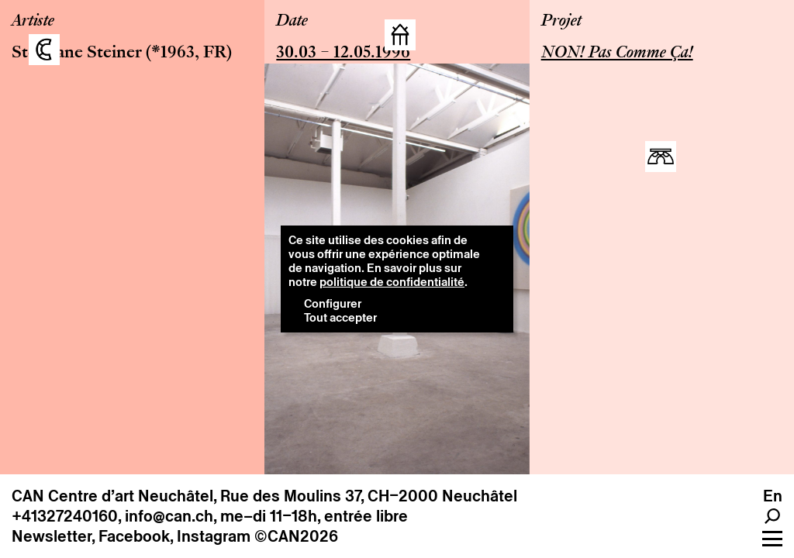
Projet (561, 21)
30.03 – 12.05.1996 (343, 53)
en (772, 496)
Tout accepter (340, 317)
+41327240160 (65, 516)
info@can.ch (169, 516)
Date (292, 21)
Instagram (213, 536)
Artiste (33, 21)
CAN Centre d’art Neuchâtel (112, 496)
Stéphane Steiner (77, 53)
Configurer (332, 303)
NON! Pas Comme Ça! (617, 53)
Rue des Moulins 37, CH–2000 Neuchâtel (368, 496)
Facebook (134, 536)
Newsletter (51, 536)
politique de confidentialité (391, 282)
